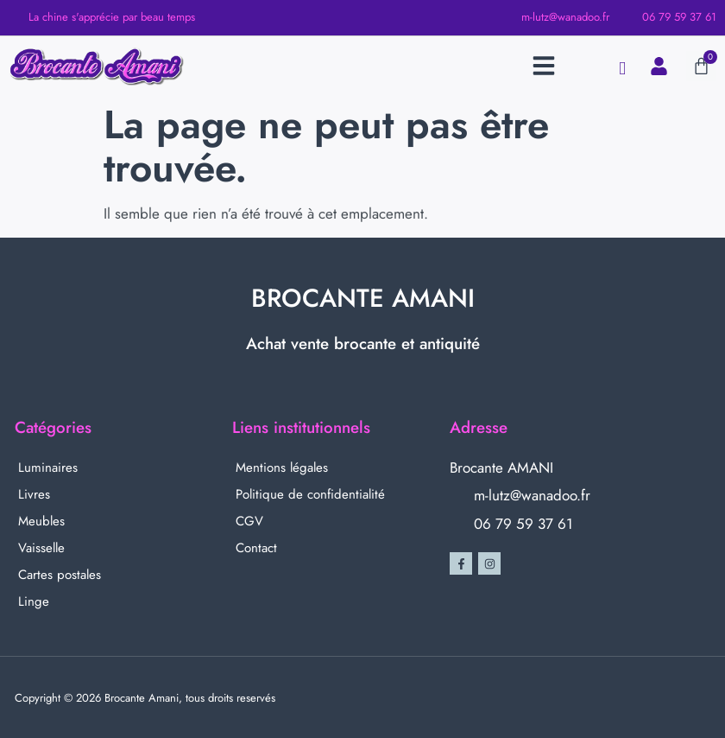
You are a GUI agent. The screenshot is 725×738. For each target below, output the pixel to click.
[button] (544, 66)
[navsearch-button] (622, 69)
